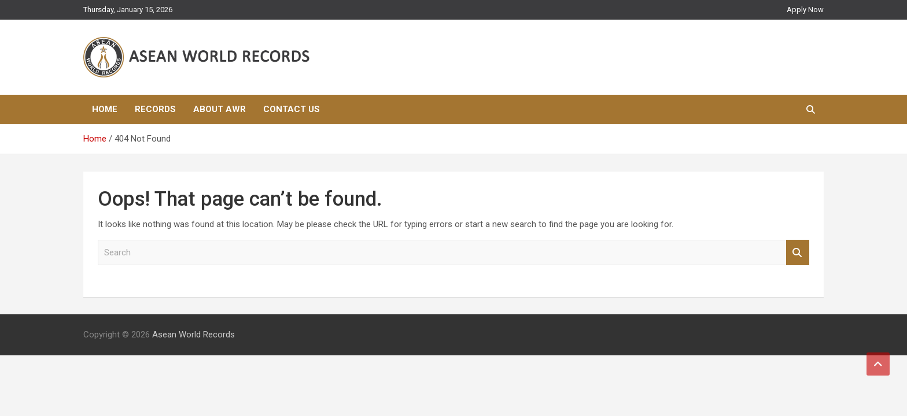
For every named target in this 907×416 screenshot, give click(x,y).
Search (797, 253)
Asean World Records (193, 334)
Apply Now (805, 9)
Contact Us (291, 109)
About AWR (219, 109)
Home (104, 109)
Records (155, 109)
